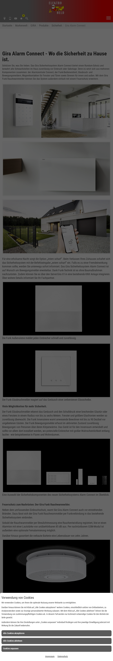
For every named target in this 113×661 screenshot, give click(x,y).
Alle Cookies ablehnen (12, 641)
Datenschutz (63, 656)
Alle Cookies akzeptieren (13, 633)
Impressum (50, 656)
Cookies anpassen (10, 648)
